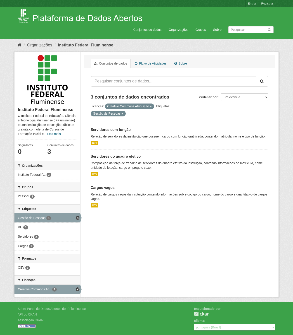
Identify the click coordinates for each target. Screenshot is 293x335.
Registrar (267, 3)
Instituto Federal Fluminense (85, 45)
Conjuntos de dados (147, 29)
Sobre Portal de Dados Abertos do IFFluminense (52, 309)
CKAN (201, 313)
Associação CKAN (30, 320)
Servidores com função (111, 130)
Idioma (199, 321)
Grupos (201, 29)
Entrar (252, 3)
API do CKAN (27, 314)
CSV (94, 143)
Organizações (178, 29)
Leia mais (54, 134)
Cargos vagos (103, 188)
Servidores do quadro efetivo (116, 156)
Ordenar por (208, 97)
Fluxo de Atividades (150, 63)
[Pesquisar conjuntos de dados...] (173, 81)
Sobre (217, 29)
